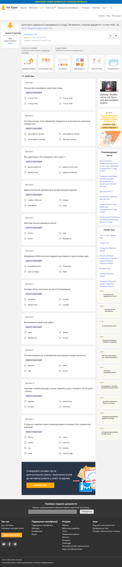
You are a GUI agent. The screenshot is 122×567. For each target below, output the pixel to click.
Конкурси (86, 8)
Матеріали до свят (101, 528)
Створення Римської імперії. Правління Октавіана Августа (108, 283)
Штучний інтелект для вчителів (75, 546)
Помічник (51, 7)
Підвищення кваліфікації (68, 8)
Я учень (101, 16)
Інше (105, 8)
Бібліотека (33, 8)
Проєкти (65, 537)
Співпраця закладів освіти (12, 528)
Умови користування (24, 563)
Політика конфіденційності (43, 563)
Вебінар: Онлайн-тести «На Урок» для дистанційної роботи (109, 98)
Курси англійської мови (72, 549)
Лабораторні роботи (70, 534)
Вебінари (35, 528)
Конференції (37, 531)
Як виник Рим (105, 269)
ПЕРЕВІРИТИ (87, 512)
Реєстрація (116, 16)
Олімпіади (66, 543)
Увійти (10, 43)
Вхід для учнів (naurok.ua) (103, 525)
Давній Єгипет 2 (106, 192)
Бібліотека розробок (71, 528)
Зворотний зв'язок (11, 535)
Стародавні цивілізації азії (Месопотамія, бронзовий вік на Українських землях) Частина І (108, 181)
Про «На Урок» (7, 525)
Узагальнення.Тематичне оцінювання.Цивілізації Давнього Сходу (110, 219)
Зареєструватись (11, 33)
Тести (41, 8)
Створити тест (40, 485)
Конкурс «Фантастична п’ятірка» (106, 531)
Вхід (108, 16)
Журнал (23, 8)
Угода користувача (9, 563)
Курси (34, 534)
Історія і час (104, 243)
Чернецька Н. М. (30, 34)
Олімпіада (96, 8)
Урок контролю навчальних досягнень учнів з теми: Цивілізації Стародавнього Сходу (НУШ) (109, 166)
